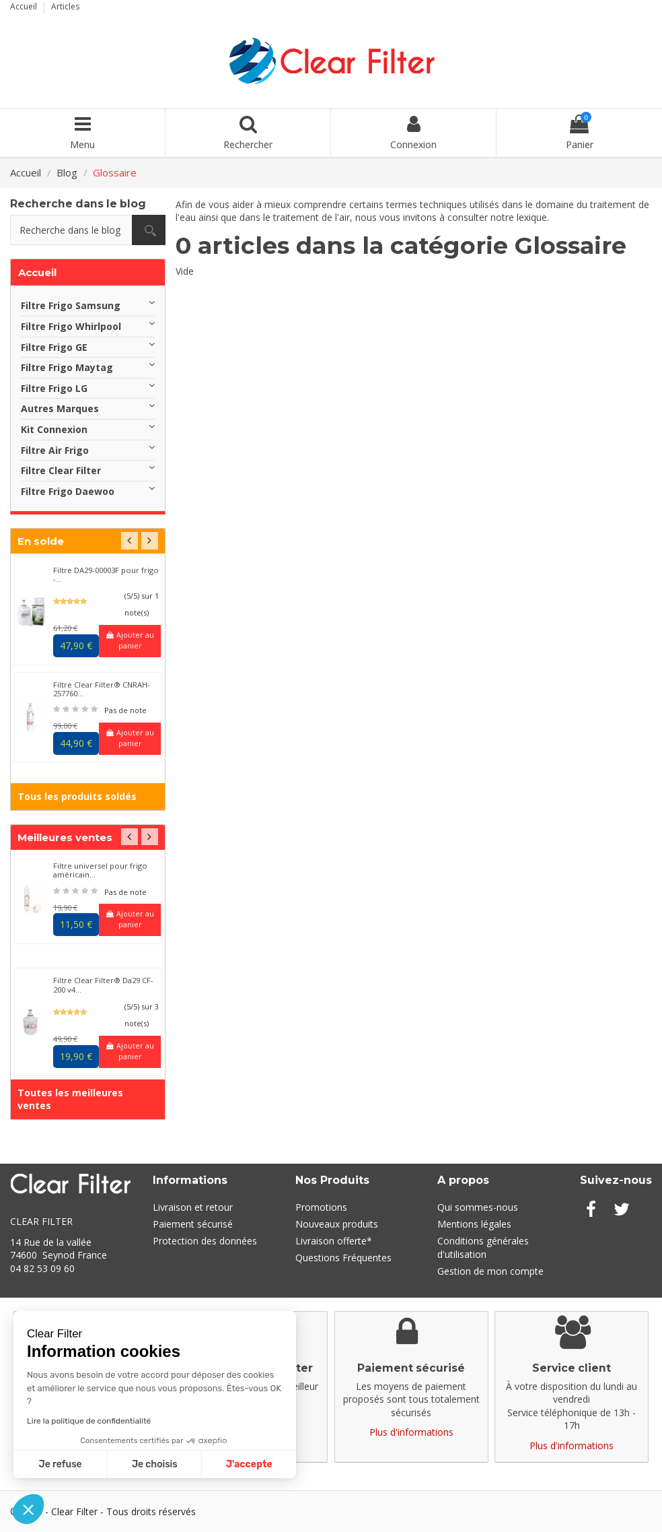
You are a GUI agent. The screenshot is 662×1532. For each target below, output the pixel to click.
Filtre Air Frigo (55, 450)
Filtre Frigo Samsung (70, 305)
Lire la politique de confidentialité (89, 1421)
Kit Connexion (54, 429)
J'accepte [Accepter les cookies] (249, 1464)
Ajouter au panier (130, 640)
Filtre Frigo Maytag (67, 367)
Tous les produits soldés (77, 796)
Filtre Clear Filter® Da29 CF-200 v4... (103, 984)
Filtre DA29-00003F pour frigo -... (106, 574)
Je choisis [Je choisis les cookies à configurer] (155, 1464)
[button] (28, 1509)
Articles (65, 6)
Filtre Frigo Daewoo (67, 491)
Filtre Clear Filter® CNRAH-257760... (101, 688)
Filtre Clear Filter (61, 470)
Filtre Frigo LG (54, 388)
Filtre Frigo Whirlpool (71, 326)
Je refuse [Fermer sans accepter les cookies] (60, 1464)
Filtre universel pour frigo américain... (100, 870)
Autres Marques (60, 408)
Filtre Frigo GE (54, 347)
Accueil (24, 6)
